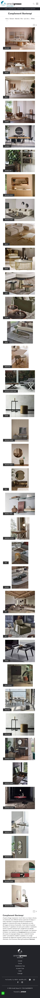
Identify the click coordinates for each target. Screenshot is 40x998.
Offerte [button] (33, 18)
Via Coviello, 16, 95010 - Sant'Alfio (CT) (15, 979)
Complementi (20, 9)
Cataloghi (19, 973)
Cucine (20, 963)
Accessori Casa (12, 9)
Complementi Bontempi (29, 9)
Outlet (20, 971)
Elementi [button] (12, 18)
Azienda (20, 961)
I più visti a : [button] (27, 18)
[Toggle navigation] (37, 4)
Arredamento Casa (20, 966)
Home (6, 9)
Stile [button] (21, 18)
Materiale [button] (17, 18)
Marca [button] (7, 18)
